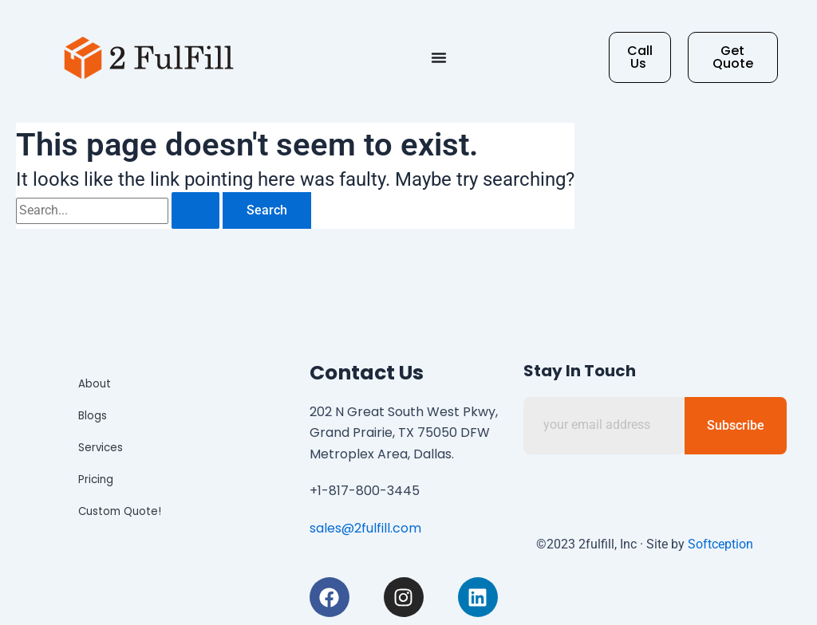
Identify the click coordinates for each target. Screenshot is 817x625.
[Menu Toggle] (439, 57)
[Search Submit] (195, 210)
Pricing (97, 479)
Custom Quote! (119, 511)
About (95, 383)
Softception (720, 544)
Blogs (94, 415)
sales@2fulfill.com (365, 528)
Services (102, 447)
